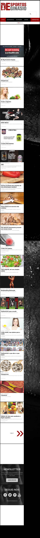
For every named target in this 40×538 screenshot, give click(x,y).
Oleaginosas (4, 93)
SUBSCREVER (12, 492)
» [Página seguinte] (20, 445)
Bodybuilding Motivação (8, 303)
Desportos (10, 19)
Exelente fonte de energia (6, 157)
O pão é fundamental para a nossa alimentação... (10, 242)
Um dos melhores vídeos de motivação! (8, 304)
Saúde (26, 19)
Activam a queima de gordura (6, 94)
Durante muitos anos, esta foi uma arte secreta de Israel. (12, 136)
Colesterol (4, 408)
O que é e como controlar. (6, 409)
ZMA (2, 177)
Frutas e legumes (6, 114)
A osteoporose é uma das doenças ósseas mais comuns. (12, 388)
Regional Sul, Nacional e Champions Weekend (10, 73)
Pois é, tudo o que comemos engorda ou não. (9, 284)
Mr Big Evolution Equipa (8, 72)
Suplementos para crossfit (8, 324)
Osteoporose (5, 387)
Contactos (35, 19)
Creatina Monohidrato (7, 156)
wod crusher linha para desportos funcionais (9, 325)
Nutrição (19, 19)
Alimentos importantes (5, 115)
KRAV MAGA (4, 135)
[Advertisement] (12, 47)
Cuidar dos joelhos (6, 261)
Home (3, 19)
